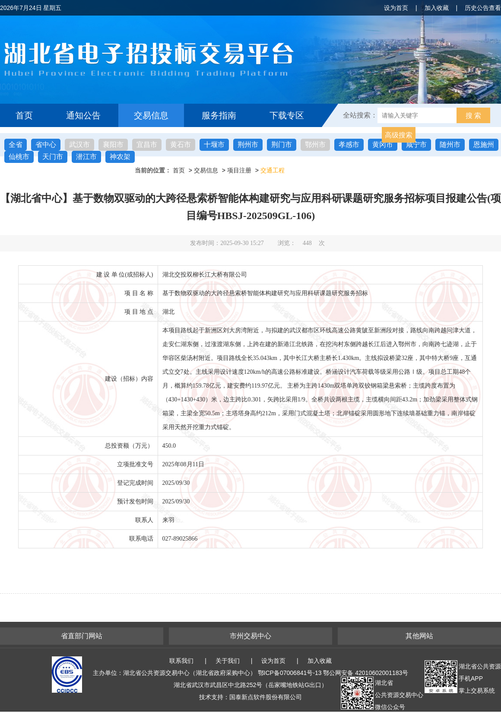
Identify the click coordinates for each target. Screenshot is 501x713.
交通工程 (272, 170)
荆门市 (281, 144)
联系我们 (181, 660)
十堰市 (214, 144)
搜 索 (473, 115)
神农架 (120, 156)
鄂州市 (315, 144)
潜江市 (86, 156)
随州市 (450, 144)
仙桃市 (19, 156)
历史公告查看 (483, 7)
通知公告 (83, 115)
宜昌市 (146, 144)
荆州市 (248, 144)
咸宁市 (416, 144)
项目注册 (239, 170)
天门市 (52, 156)
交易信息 (151, 115)
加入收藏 (437, 7)
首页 (24, 115)
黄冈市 (382, 144)
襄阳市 (113, 144)
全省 (15, 144)
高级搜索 (398, 135)
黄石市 (180, 144)
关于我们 (228, 660)
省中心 (45, 144)
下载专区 (287, 115)
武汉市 (79, 144)
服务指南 (219, 115)
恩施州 (483, 144)
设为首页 (396, 7)
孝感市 (349, 144)
